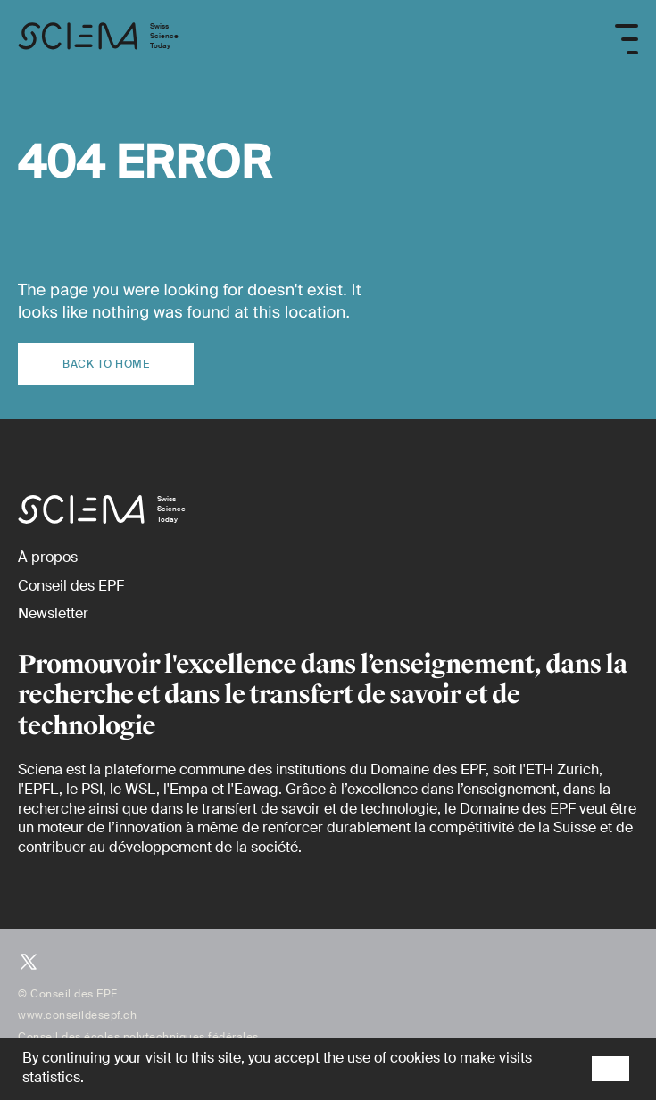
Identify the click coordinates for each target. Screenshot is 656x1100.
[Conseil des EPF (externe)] (71, 585)
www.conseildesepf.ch (77, 1015)
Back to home (105, 364)
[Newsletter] (53, 613)
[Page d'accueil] (98, 39)
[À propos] (48, 557)
